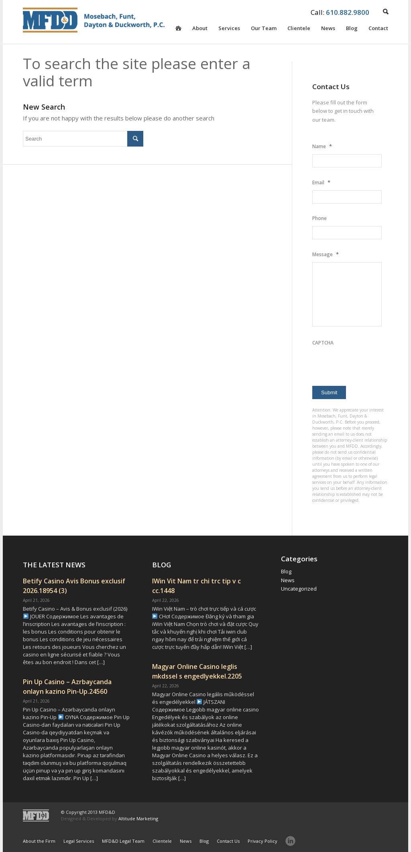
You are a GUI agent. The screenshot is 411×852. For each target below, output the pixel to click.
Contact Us (228, 841)
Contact (378, 29)
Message (325, 254)
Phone (319, 218)
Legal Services (78, 841)
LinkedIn (290, 841)
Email (321, 182)
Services (229, 29)
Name (322, 146)
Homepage (178, 34)
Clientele (298, 29)
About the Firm (39, 841)
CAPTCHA (323, 342)
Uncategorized (299, 588)
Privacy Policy (262, 841)
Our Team (264, 29)
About (200, 29)
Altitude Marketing (138, 818)
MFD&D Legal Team (123, 841)
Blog (352, 29)
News (328, 29)
